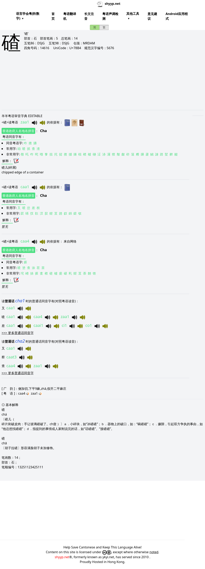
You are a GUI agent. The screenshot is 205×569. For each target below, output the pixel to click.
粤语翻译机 (69, 16)
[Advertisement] (102, 84)
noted (154, 552)
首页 (53, 16)
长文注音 (89, 16)
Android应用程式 (177, 16)
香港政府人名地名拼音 (18, 131)
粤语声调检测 (110, 16)
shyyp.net (62, 557)
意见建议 (152, 16)
